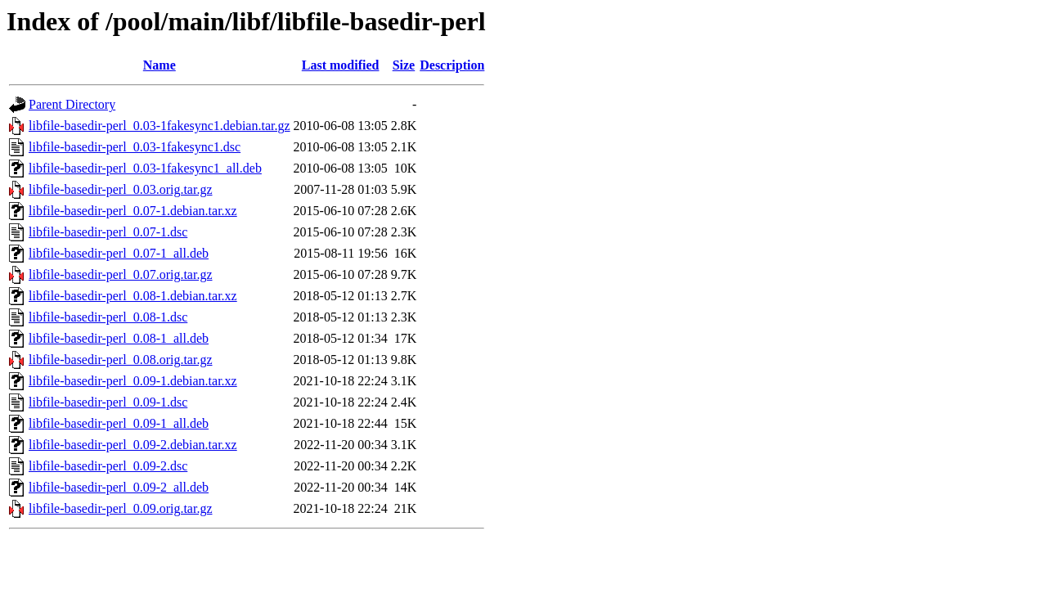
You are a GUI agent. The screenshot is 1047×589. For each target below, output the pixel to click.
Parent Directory (72, 104)
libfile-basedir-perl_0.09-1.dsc (108, 402)
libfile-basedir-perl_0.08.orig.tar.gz (121, 359)
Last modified (341, 65)
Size (404, 65)
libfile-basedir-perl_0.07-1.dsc (108, 232)
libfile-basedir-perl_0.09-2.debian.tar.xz (133, 445)
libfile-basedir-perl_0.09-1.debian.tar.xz (133, 381)
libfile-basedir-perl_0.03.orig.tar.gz (121, 189)
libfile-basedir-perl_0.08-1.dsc (108, 317)
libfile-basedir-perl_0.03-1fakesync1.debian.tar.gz (159, 126)
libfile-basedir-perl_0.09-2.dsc (108, 466)
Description (452, 65)
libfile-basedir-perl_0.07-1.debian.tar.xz (133, 211)
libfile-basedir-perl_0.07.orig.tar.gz (121, 274)
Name (159, 65)
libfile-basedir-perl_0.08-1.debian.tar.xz (133, 296)
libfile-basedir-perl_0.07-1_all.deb (119, 253)
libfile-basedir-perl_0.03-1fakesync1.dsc (134, 147)
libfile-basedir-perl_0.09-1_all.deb (119, 423)
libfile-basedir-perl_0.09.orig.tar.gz (121, 508)
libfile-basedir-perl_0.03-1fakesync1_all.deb (145, 168)
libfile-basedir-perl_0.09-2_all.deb (119, 487)
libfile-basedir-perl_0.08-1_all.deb (119, 338)
